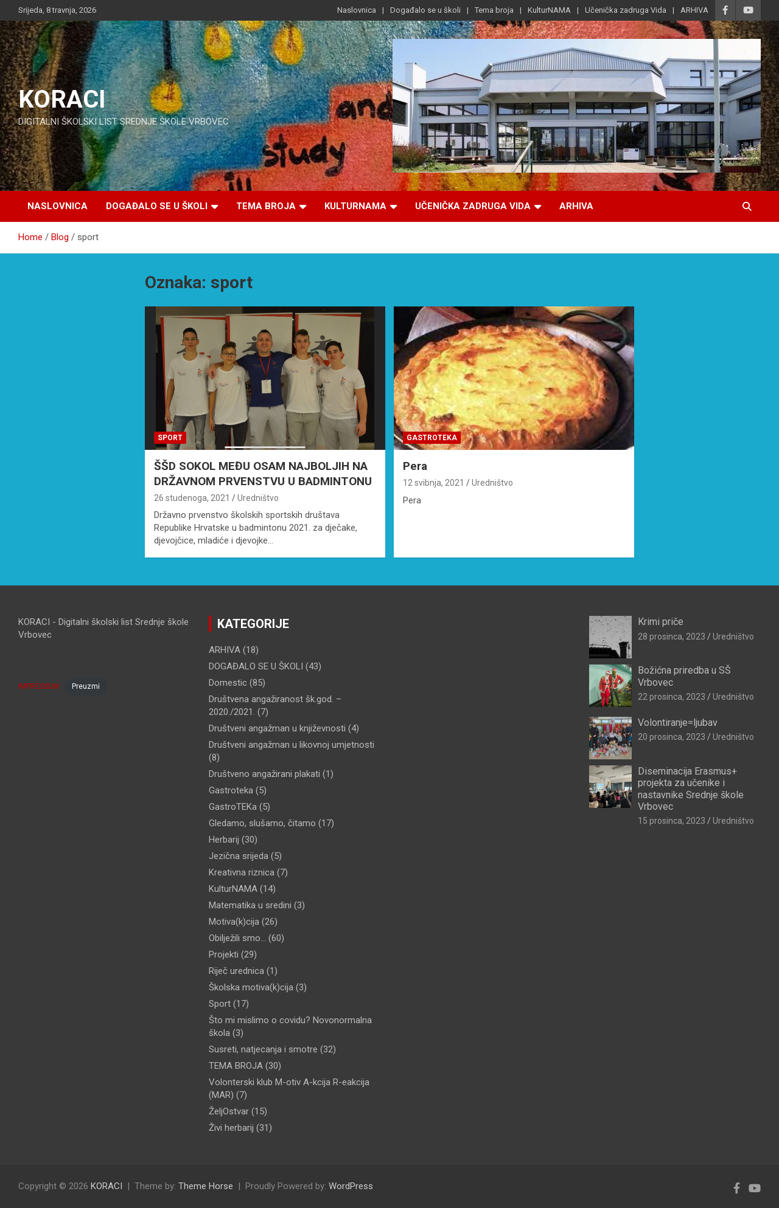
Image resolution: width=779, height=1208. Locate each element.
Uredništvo (258, 498)
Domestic (228, 682)
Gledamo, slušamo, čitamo (262, 823)
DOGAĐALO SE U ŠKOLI (256, 666)
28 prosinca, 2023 (671, 636)
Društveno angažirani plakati (264, 773)
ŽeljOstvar (229, 1111)
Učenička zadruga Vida (625, 10)
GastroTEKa (233, 806)
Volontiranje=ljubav (678, 722)
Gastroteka (432, 437)
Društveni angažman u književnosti (277, 728)
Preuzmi (86, 686)
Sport (170, 437)
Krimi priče (660, 621)
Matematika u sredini (250, 905)
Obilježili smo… (237, 938)
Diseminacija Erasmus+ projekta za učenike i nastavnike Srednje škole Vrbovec (691, 788)
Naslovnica (356, 10)
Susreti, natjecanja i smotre (263, 1049)
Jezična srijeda (238, 856)
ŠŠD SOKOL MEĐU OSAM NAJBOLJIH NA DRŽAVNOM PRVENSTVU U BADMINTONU (263, 473)
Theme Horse (205, 1186)
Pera (415, 466)
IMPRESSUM (38, 686)
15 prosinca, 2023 (671, 821)
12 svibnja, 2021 (433, 483)
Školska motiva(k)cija (251, 987)
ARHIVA (694, 10)
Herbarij (224, 839)
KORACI (62, 99)
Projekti (224, 954)
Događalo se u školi (425, 10)
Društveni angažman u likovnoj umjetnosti (291, 744)
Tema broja (494, 10)
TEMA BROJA (236, 1065)
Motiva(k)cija (234, 921)
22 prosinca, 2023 (671, 697)
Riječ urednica (236, 970)
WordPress (351, 1186)
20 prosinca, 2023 (671, 737)
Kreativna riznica (241, 872)
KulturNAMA (549, 10)
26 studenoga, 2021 (192, 498)
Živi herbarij (231, 1127)
